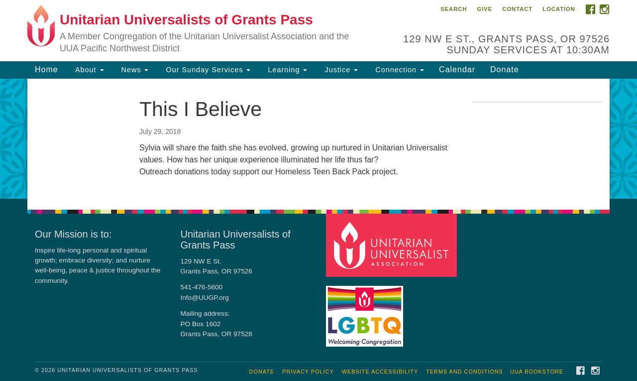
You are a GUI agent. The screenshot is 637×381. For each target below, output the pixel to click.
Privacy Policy (308, 372)
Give (484, 9)
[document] (318, 139)
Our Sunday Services (206, 70)
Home (46, 69)
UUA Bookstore (536, 372)
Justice (340, 70)
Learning (286, 70)
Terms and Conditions (464, 372)
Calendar (457, 69)
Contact (517, 9)
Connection (398, 70)
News (134, 70)
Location (558, 9)
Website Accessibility (380, 372)
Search (453, 9)
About (88, 70)
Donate (504, 69)
